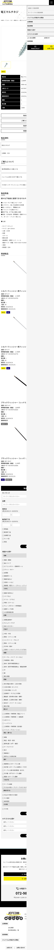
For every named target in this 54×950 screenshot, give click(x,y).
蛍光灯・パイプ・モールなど (12, 703)
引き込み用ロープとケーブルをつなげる (15, 787)
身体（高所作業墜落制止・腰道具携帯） (15, 666)
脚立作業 (5, 706)
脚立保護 (5, 676)
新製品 (5, 529)
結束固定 (5, 801)
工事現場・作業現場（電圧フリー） (14, 713)
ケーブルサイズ (7, 747)
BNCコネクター (7, 626)
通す (5, 759)
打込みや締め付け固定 (9, 795)
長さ (4, 750)
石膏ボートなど (7, 582)
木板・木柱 (6, 633)
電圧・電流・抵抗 (8, 740)
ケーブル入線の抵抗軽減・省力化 (13, 770)
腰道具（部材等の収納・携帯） (12, 696)
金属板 (5, 573)
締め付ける (7, 790)
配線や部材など (7, 593)
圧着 (5, 615)
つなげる (6, 780)
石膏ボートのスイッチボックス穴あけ (14, 649)
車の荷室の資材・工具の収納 (12, 684)
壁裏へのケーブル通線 (9, 776)
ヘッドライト (7, 723)
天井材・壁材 (7, 646)
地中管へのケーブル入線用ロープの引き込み (16, 767)
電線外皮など (7, 579)
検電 (4, 737)
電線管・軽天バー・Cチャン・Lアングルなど (16, 585)
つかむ (6, 588)
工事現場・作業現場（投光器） (12, 726)
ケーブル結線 (7, 784)
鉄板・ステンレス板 (9, 637)
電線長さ (5, 753)
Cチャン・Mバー (8, 569)
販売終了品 (6, 532)
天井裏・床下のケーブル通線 (11, 773)
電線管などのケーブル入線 (11, 764)
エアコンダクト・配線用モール (12, 566)
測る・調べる (8, 733)
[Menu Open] (51, 2)
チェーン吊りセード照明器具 (11, 606)
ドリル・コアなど (8, 599)
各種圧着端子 (7, 620)
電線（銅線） (7, 560)
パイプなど (6, 596)
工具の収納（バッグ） (9, 690)
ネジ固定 (5, 798)
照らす (6, 709)
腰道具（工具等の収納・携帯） (12, 700)
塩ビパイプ (6, 563)
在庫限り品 (6, 535)
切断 (5, 555)
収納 (5, 679)
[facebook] (17, 918)
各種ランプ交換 (7, 609)
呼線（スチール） (8, 602)
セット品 (5, 538)
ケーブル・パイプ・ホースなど (12, 657)
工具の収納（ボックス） (10, 687)
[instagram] (13, 918)
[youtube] (6, 918)
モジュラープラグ (8, 623)
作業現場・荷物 (7, 660)
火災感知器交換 (7, 612)
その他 (6, 804)
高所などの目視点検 (9, 756)
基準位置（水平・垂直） (10, 743)
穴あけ (6, 629)
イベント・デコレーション (11, 729)
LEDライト (6, 720)
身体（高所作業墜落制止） (11, 663)
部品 (4, 542)
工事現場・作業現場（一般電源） (13, 717)
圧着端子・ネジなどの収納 (11, 693)
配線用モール (7, 576)
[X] (10, 918)
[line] (20, 918)
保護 (5, 653)
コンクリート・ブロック (10, 640)
